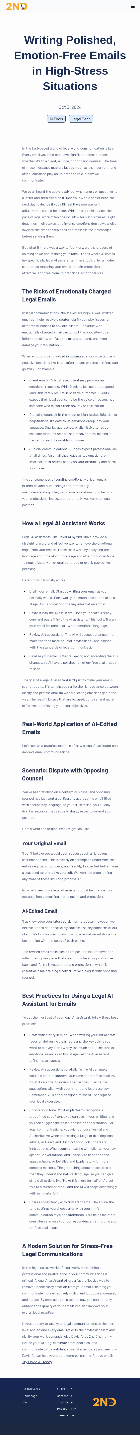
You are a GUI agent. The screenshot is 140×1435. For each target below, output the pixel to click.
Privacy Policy (66, 1408)
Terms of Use (66, 1415)
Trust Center (65, 1402)
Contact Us (64, 1396)
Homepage (30, 1396)
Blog (26, 1402)
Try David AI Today (37, 1362)
